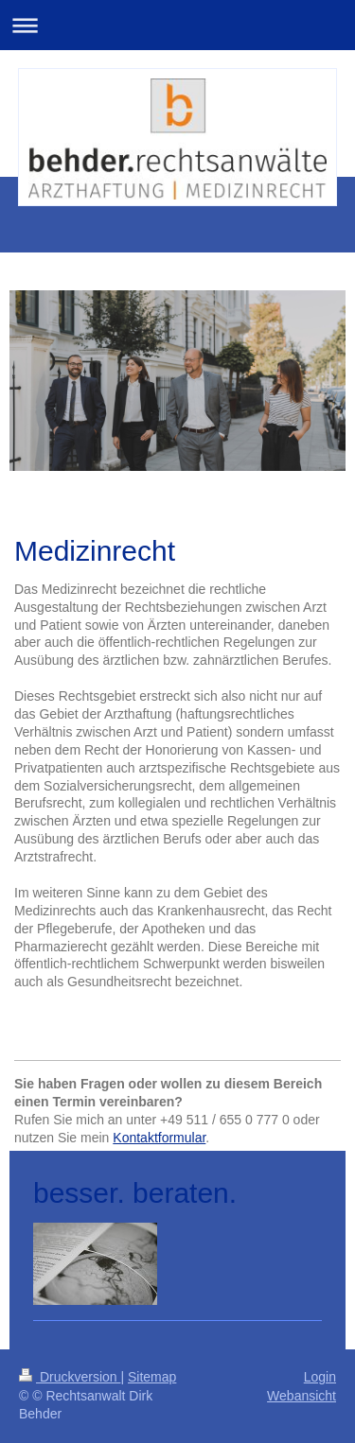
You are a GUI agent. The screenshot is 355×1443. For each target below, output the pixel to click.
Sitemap (152, 1376)
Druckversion (69, 1376)
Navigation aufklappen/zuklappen (177, 25)
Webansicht (301, 1395)
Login (320, 1376)
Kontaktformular (159, 1137)
